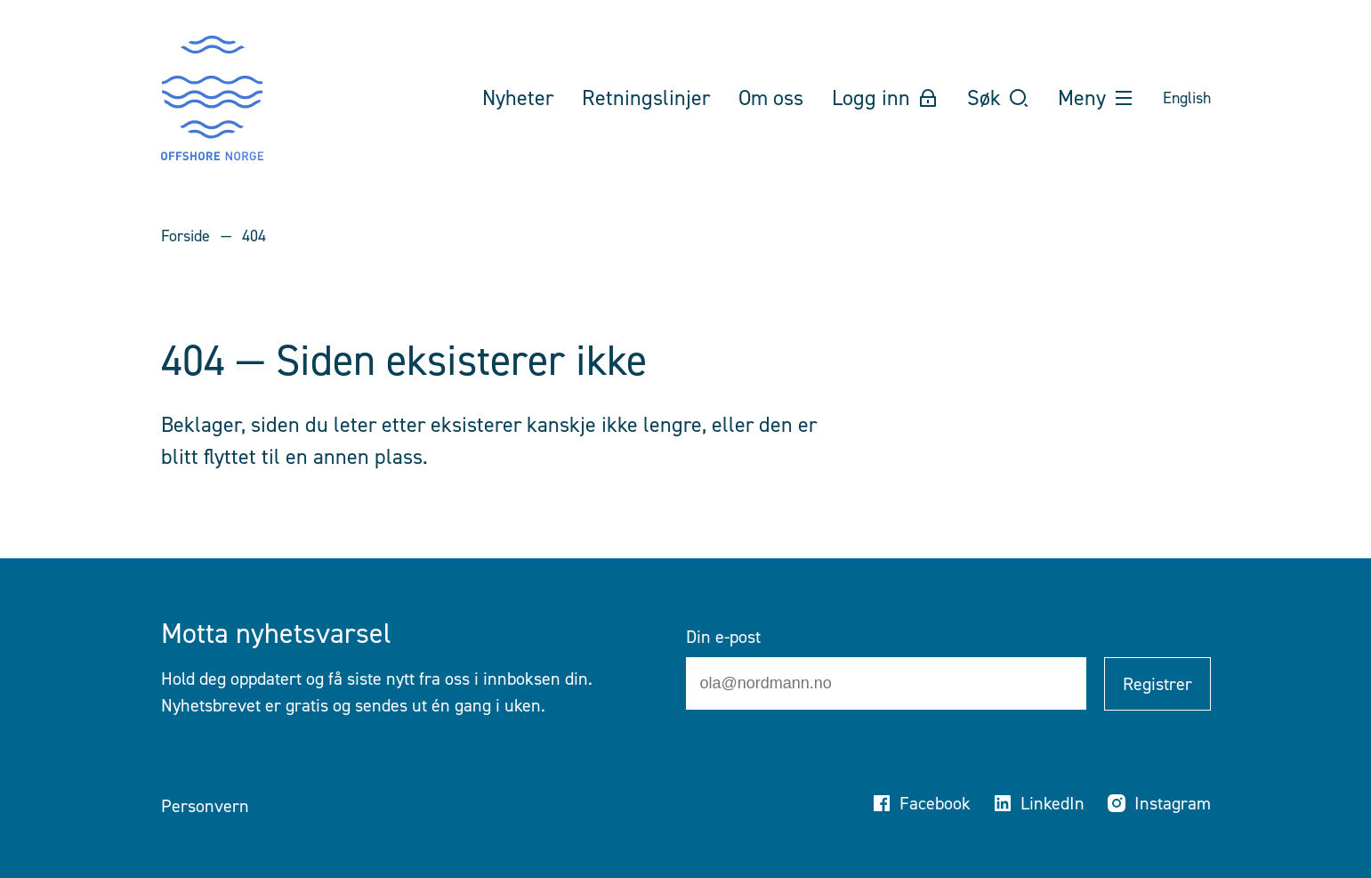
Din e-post (723, 636)
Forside (185, 236)
